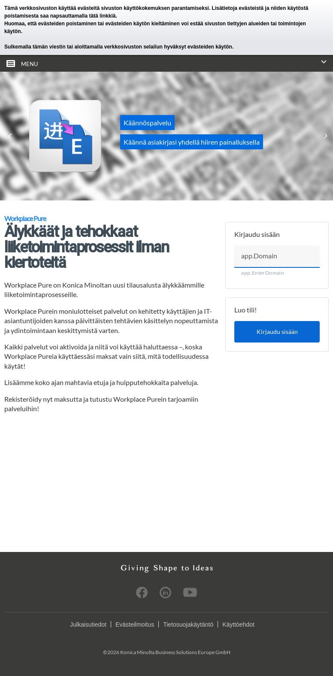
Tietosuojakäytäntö (188, 624)
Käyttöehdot (238, 624)
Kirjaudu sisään (277, 331)
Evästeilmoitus (134, 624)
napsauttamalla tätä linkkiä (83, 16)
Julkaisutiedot (88, 624)
